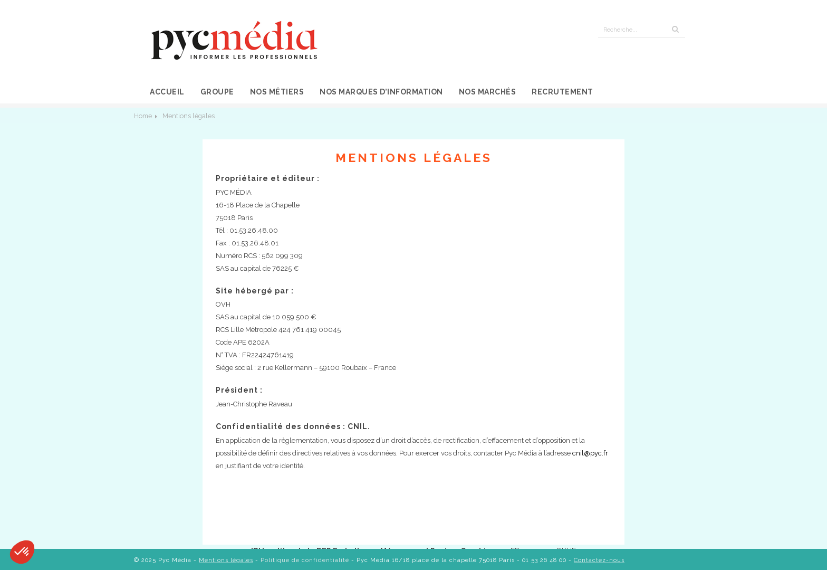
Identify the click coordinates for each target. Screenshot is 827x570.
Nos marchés (487, 92)
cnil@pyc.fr (590, 453)
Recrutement (562, 92)
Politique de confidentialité (305, 560)
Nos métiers (277, 92)
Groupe (217, 92)
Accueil (167, 92)
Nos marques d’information (381, 92)
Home (143, 116)
